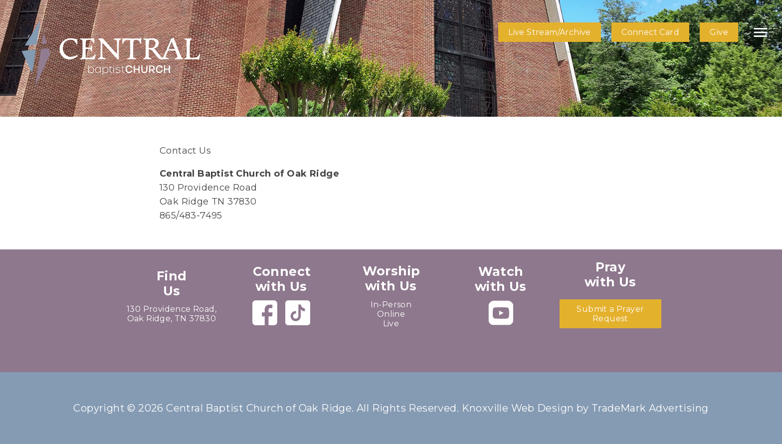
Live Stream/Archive (549, 32)
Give (719, 32)
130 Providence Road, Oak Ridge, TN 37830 (171, 313)
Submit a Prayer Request (610, 313)
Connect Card (650, 32)
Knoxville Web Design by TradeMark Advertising (585, 408)
